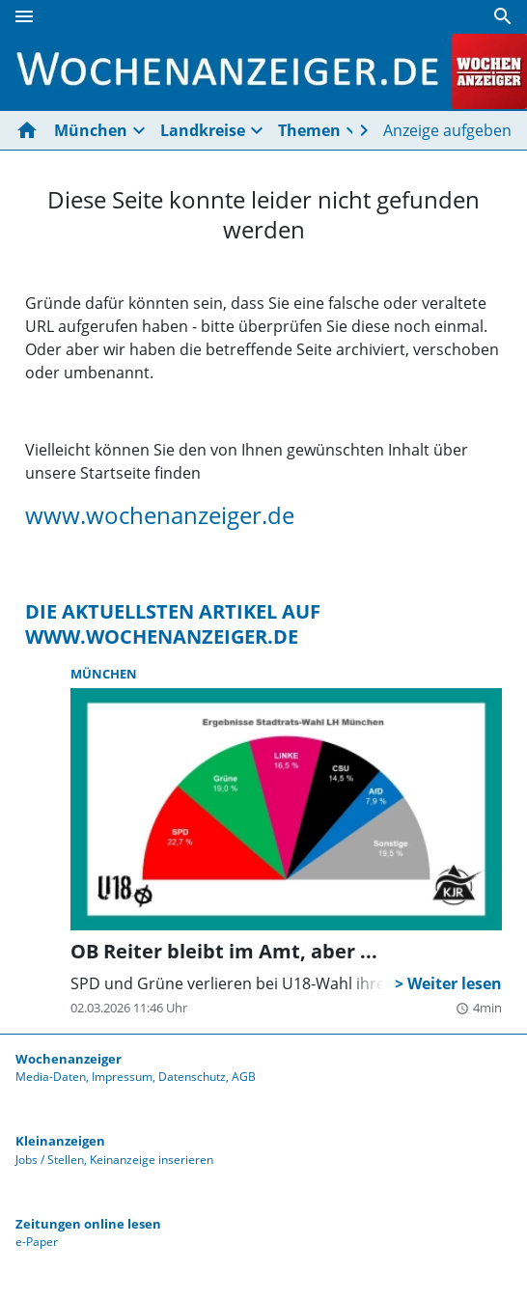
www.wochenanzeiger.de (159, 515)
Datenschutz (192, 1076)
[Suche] (503, 16)
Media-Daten (50, 1076)
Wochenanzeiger (68, 1058)
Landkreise (202, 130)
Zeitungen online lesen (88, 1223)
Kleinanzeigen (60, 1140)
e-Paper (36, 1241)
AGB (244, 1076)
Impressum (122, 1076)
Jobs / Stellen (49, 1159)
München (90, 130)
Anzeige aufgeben (447, 130)
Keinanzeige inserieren (151, 1159)
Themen (309, 130)
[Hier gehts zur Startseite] (30, 130)
